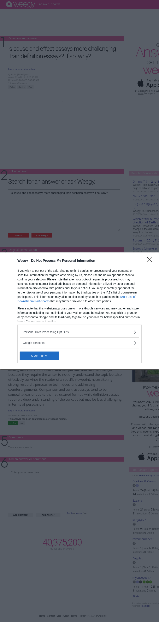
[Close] (151, 261)
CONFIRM (39, 355)
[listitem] (79, 332)
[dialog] (79, 311)
